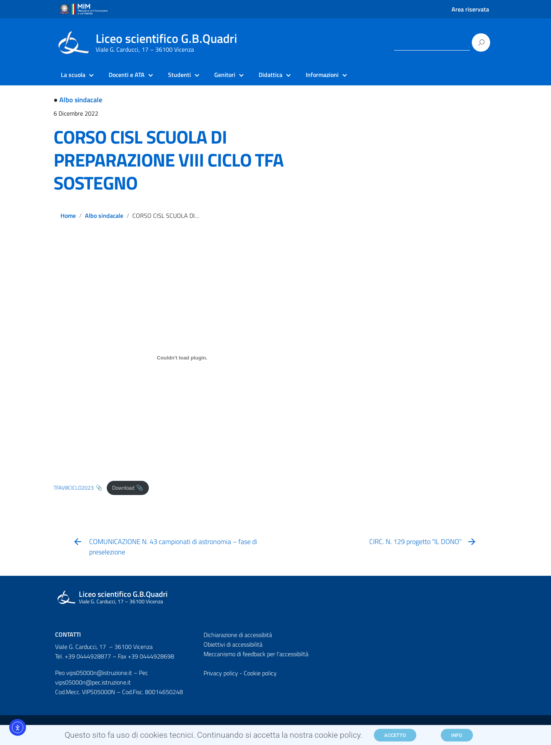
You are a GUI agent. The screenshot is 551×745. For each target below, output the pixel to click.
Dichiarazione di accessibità (238, 634)
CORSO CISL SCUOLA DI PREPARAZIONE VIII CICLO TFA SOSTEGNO (169, 160)
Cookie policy (260, 673)
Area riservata (470, 9)
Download (123, 488)
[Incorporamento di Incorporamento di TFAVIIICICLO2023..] (182, 358)
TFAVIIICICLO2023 (74, 488)
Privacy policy (221, 673)
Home (68, 215)
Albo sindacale (80, 100)
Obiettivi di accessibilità (233, 644)
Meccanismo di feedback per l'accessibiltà (256, 653)
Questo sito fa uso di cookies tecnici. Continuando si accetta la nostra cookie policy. (213, 736)
